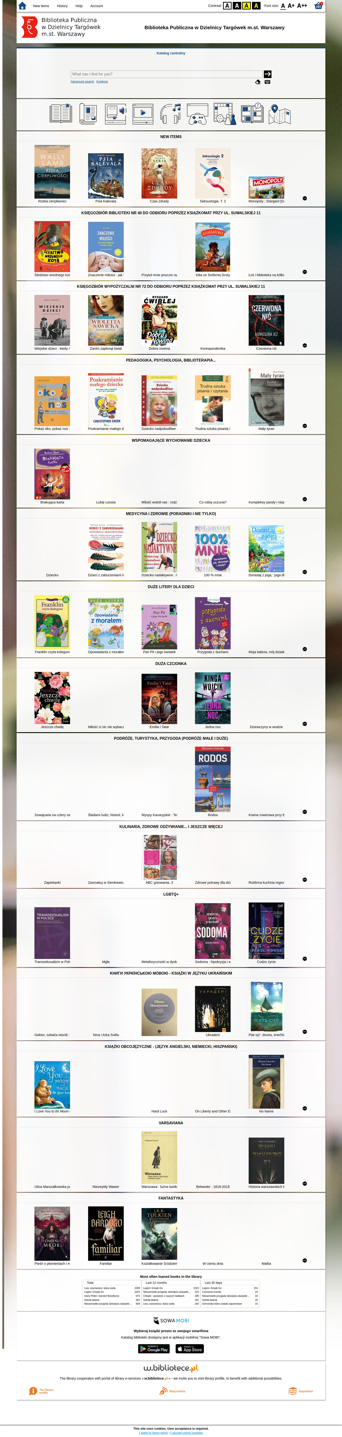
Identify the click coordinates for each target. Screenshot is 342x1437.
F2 (302, 5)
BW (237, 5)
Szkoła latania (91, 1300)
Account (96, 6)
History (62, 6)
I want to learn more (153, 1433)
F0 (283, 5)
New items (41, 6)
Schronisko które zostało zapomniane (222, 1303)
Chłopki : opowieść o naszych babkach (163, 1296)
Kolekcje (102, 81)
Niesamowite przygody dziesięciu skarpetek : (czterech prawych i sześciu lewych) (127, 1303)
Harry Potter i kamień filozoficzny (101, 1296)
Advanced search (82, 81)
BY (256, 5)
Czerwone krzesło (211, 1292)
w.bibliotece (156, 1378)
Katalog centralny (171, 53)
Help (79, 6)
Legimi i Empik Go (94, 1292)
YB (246, 5)
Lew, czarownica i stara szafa (99, 1288)
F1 (291, 5)
